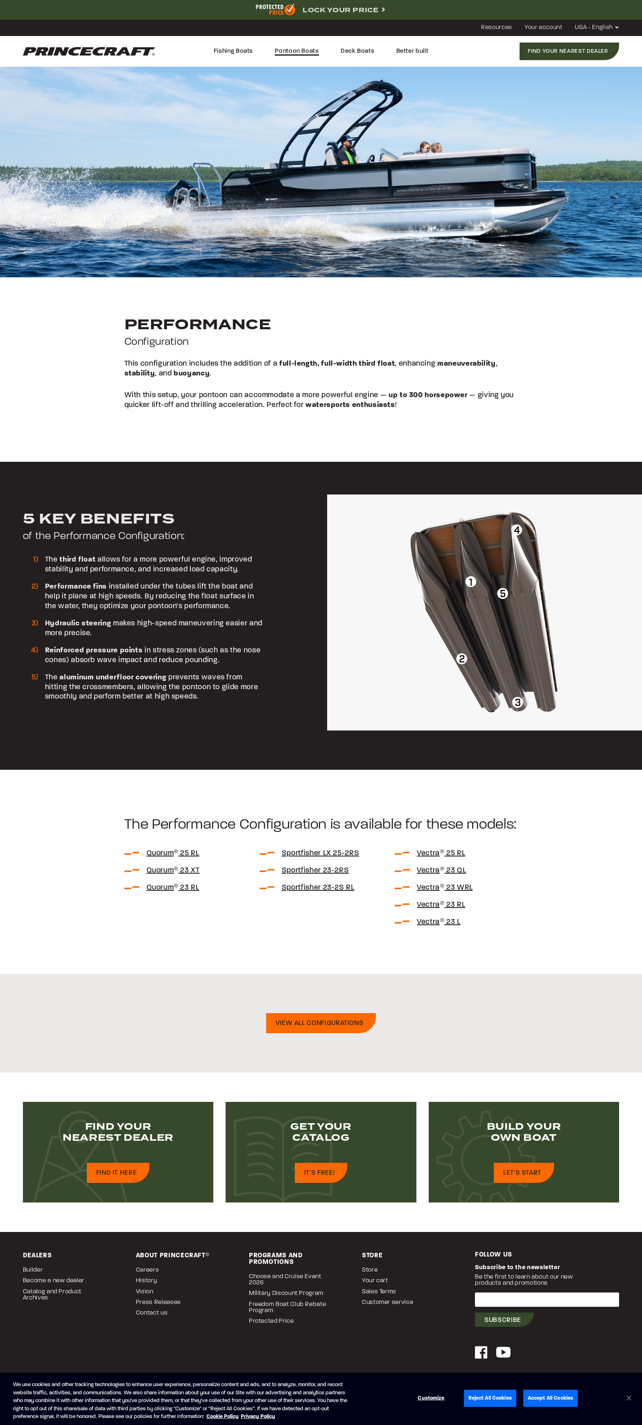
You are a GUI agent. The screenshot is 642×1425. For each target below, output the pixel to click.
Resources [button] (496, 28)
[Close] (629, 1398)
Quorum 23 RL (173, 891)
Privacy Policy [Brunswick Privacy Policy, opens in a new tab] (258, 1416)
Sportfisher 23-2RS (315, 874)
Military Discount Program (286, 1297)
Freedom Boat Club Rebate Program (287, 1311)
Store (370, 1273)
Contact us (151, 1316)
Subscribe (502, 1323)
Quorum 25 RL (173, 857)
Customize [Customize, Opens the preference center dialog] (431, 1398)
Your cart (375, 1284)
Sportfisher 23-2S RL (318, 891)
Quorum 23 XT (173, 874)
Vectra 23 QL (441, 874)
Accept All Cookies (550, 1398)
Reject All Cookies (490, 1398)
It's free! (319, 1176)
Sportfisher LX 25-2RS (320, 857)
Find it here (116, 1176)
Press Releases (158, 1306)
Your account (543, 28)
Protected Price (271, 1325)
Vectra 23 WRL (445, 891)
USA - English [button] (597, 28)
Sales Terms (379, 1295)
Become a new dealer (53, 1284)
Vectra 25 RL (441, 857)
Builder (33, 1273)
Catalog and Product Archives (52, 1298)
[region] (321, 1399)
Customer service (387, 1306)
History (146, 1284)
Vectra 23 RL (441, 908)
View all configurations (320, 1026)
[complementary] (321, 10)
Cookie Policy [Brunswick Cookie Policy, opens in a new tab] (222, 1416)
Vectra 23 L (438, 925)
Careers (147, 1273)
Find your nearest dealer (568, 51)
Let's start (522, 1176)
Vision (145, 1295)
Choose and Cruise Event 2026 (285, 1283)
